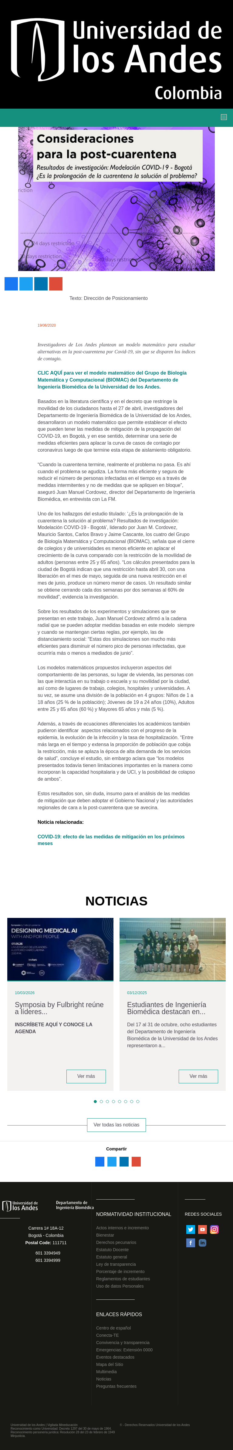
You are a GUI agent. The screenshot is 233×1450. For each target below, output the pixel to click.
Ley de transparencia (116, 1264)
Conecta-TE (107, 1335)
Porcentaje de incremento (120, 1271)
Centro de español (113, 1328)
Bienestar (105, 1235)
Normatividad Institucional (133, 1214)
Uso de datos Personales (120, 1286)
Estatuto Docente (112, 1250)
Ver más (86, 1076)
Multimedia (106, 1372)
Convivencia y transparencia (123, 1342)
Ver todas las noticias (116, 1124)
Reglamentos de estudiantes (123, 1279)
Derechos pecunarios (116, 1242)
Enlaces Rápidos (119, 1314)
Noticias (103, 1379)
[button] (95, 1101)
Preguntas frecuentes (116, 1386)
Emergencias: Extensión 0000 (124, 1350)
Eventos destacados (115, 1357)
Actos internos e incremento (122, 1228)
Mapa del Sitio (109, 1364)
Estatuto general (111, 1257)
